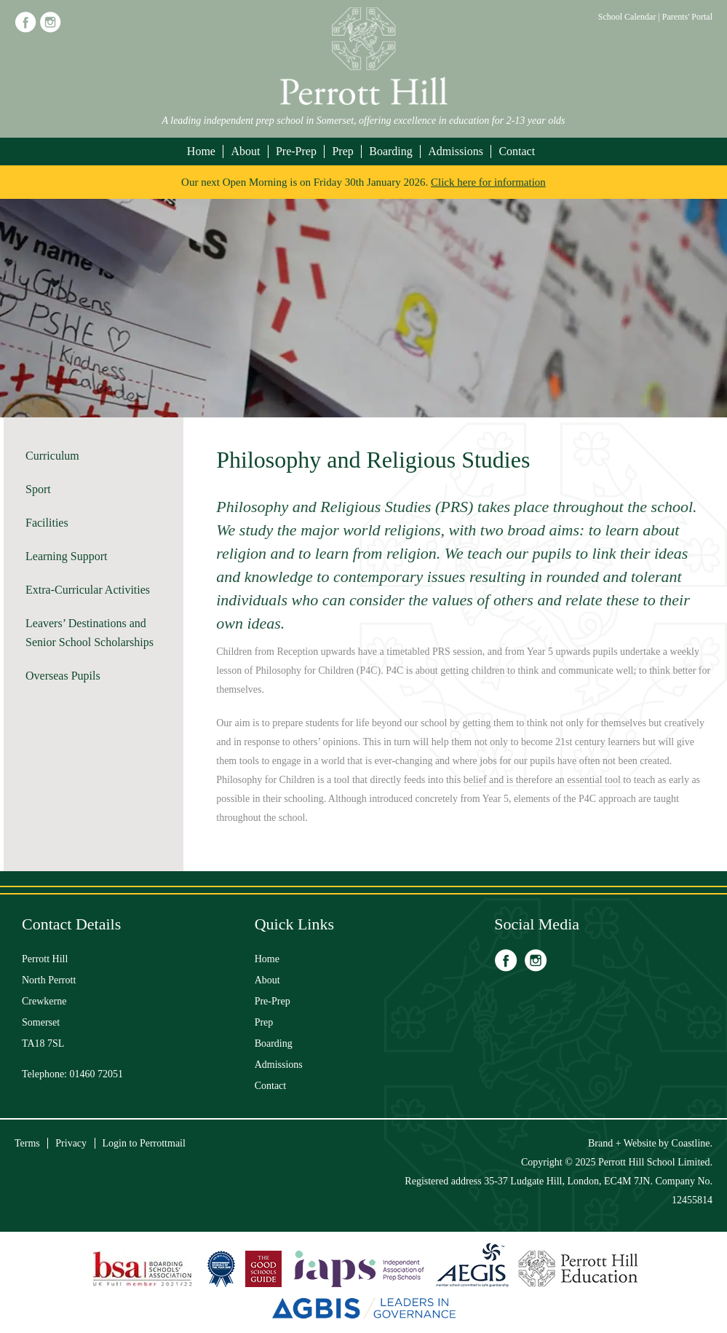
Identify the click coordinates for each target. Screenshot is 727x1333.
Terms (27, 1143)
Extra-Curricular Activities (87, 589)
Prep (342, 151)
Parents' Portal (687, 17)
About (245, 151)
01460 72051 (97, 1074)
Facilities (46, 522)
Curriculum (52, 455)
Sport (38, 489)
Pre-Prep (296, 151)
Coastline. (692, 1143)
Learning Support (66, 556)
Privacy (71, 1143)
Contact (516, 151)
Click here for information (488, 182)
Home (201, 151)
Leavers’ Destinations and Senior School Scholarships (89, 632)
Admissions (455, 151)
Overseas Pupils (62, 675)
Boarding (391, 151)
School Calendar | (630, 17)
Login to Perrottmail (144, 1143)
